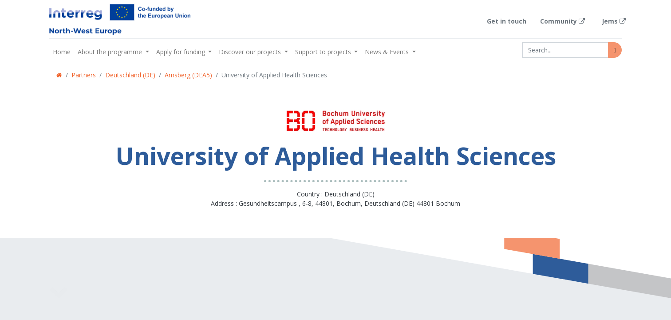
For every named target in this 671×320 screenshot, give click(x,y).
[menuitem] (61, 52)
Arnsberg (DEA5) (188, 75)
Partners (83, 75)
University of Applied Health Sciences (274, 75)
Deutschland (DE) (130, 75)
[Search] (615, 50)
